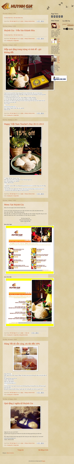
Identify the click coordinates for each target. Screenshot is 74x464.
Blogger (43, 461)
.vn (10, 106)
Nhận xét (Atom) (10, 453)
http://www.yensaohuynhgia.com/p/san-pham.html (33, 188)
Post (5, 17)
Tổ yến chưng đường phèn (58, 26)
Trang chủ (21, 450)
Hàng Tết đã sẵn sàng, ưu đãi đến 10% (22, 343)
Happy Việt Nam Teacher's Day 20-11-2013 (24, 124)
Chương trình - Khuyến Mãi (13, 40)
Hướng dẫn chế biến (23, 335)
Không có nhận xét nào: (30, 21)
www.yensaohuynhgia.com (10, 383)
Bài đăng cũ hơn (43, 450)
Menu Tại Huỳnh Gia (14, 204)
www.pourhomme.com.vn (26, 185)
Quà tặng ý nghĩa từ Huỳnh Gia (18, 403)
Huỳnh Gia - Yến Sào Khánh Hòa (19, 30)
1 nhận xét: (27, 333)
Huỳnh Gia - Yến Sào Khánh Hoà (15, 17)
